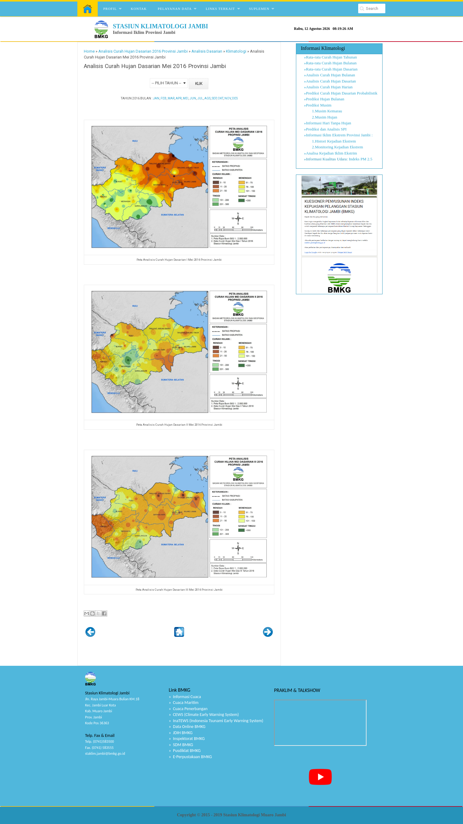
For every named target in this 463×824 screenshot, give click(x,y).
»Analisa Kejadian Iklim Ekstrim (330, 153)
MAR (171, 98)
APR (179, 98)
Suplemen (259, 8)
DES (235, 98)
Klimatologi (236, 51)
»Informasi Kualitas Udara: (326, 159)
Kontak (139, 8)
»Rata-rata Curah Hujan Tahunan (330, 57)
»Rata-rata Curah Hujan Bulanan (330, 63)
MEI (185, 98)
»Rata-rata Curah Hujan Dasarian (331, 69)
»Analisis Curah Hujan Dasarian (330, 81)
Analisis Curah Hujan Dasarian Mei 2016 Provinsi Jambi (155, 66)
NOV (227, 98)
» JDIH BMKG (181, 732)
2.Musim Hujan (320, 117)
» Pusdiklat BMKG (185, 750)
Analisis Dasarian (206, 51)
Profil (110, 8)
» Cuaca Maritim (184, 702)
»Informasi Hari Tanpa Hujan (327, 123)
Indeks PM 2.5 (360, 159)
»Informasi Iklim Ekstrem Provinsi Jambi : (338, 135)
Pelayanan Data (175, 8)
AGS (207, 98)
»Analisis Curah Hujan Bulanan (329, 75)
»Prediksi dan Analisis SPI (325, 129)
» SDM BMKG (181, 744)
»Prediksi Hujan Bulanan (324, 99)
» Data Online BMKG (187, 726)
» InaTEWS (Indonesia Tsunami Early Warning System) (216, 720)
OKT (220, 98)
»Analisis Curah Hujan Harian (328, 87)
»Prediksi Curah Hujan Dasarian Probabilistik (340, 93)
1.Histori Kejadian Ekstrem (330, 141)
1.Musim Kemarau (323, 111)
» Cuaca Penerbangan (188, 708)
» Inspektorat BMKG (187, 738)
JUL (200, 98)
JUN (193, 98)
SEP (214, 98)
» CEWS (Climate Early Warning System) (204, 714)
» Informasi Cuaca (185, 696)
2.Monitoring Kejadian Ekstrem (333, 147)
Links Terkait (220, 8)
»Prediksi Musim (317, 105)
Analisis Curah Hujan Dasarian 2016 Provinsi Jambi (143, 51)
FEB (163, 98)
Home (89, 51)
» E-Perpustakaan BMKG (190, 756)
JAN (156, 98)
